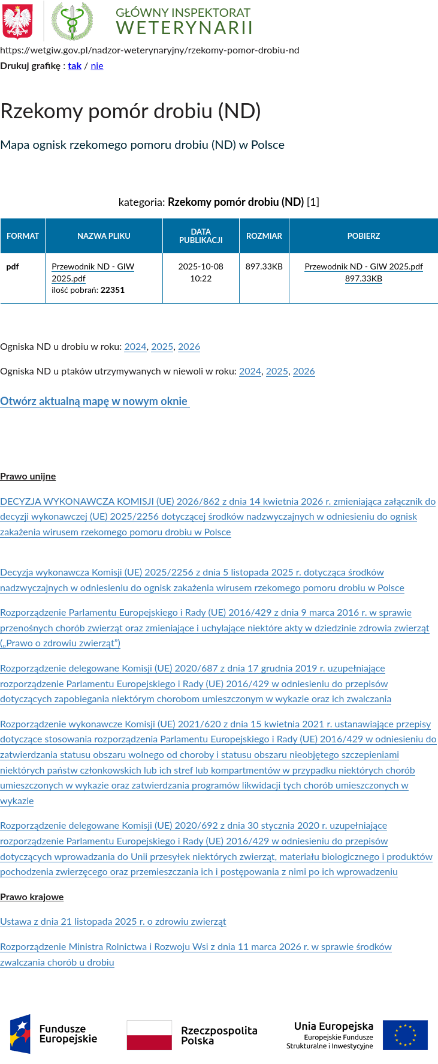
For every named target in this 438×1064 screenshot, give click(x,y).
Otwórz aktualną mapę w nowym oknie (95, 400)
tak (74, 65)
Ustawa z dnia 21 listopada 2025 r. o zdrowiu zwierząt (113, 921)
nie (96, 65)
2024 (135, 346)
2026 (189, 346)
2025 (162, 346)
